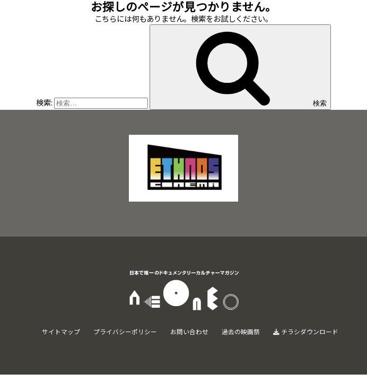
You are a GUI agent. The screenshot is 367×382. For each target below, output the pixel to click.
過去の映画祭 (241, 331)
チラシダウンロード (305, 331)
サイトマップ (61, 331)
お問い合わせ (189, 331)
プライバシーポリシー (125, 331)
